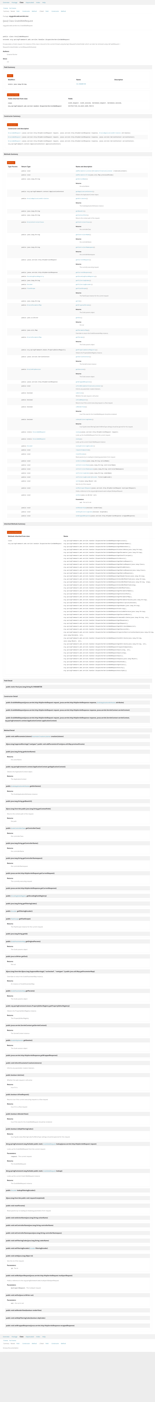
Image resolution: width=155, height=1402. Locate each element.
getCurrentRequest (82, 260)
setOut (78, 495)
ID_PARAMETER (81, 84)
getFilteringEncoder (83, 284)
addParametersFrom (82, 175)
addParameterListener (84, 171)
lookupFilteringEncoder (84, 446)
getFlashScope (81, 288)
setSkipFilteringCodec (84, 511)
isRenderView (80, 407)
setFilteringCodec (82, 473)
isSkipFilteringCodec (84, 419)
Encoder (30, 284)
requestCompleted (82, 450)
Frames (5, 8)
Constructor (26, 11)
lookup (78, 432)
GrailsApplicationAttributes (110, 133)
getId (78, 301)
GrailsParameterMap (34, 305)
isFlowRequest (81, 400)
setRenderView (81, 507)
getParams (79, 337)
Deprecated (30, 2)
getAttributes (81, 198)
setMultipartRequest (83, 488)
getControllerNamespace (84, 247)
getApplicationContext (84, 191)
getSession (80, 369)
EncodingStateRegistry (35, 276)
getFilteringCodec (82, 280)
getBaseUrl (80, 211)
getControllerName (82, 234)
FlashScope (31, 288)
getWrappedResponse (83, 382)
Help (44, 2)
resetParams (80, 454)
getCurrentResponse (83, 272)
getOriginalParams (82, 305)
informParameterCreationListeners (88, 386)
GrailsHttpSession (34, 369)
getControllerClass (83, 222)
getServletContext (82, 357)
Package (14, 2)
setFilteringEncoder (83, 477)
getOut (78, 317)
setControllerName (82, 465)
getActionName (81, 179)
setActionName (81, 461)
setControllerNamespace (84, 469)
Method (34, 11)
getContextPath (81, 215)
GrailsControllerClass (35, 222)
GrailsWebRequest (14, 133)
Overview (6, 2)
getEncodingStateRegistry (85, 276)
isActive (79, 393)
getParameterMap (82, 330)
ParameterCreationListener (103, 171)
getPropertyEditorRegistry (86, 350)
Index (38, 2)
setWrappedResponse (83, 515)
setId (78, 481)
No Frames (12, 8)
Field (17, 11)
